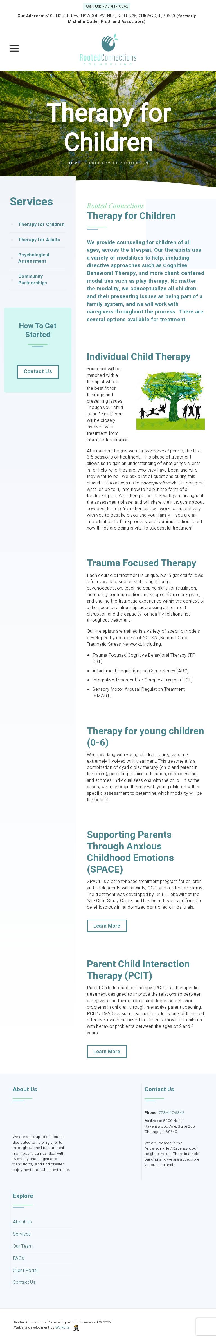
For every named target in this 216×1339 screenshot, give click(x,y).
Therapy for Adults (39, 251)
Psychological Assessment (33, 269)
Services (22, 1234)
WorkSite (62, 1327)
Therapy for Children (41, 236)
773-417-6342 (171, 1113)
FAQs (18, 1258)
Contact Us (38, 383)
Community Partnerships (32, 291)
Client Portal (25, 1270)
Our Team (23, 1246)
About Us (22, 1222)
